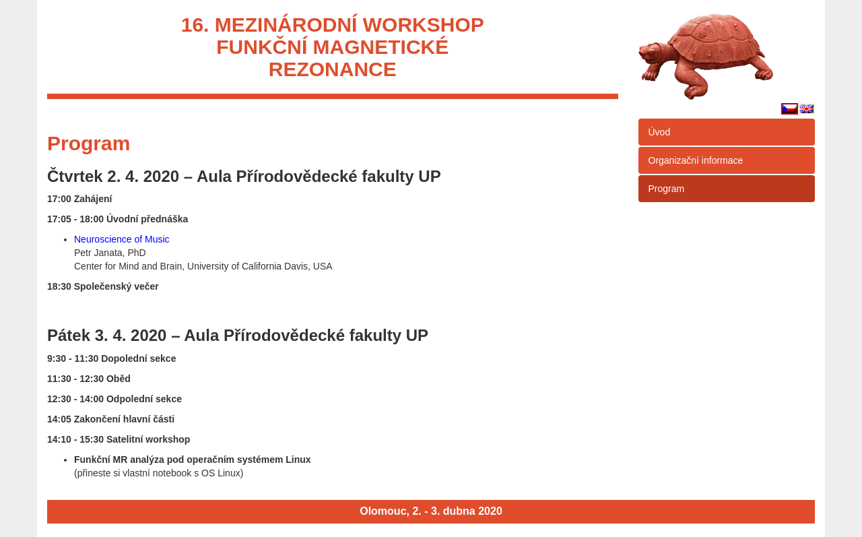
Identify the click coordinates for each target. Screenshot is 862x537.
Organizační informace (696, 160)
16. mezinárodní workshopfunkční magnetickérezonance (332, 46)
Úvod (660, 132)
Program (667, 188)
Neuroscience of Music (122, 239)
